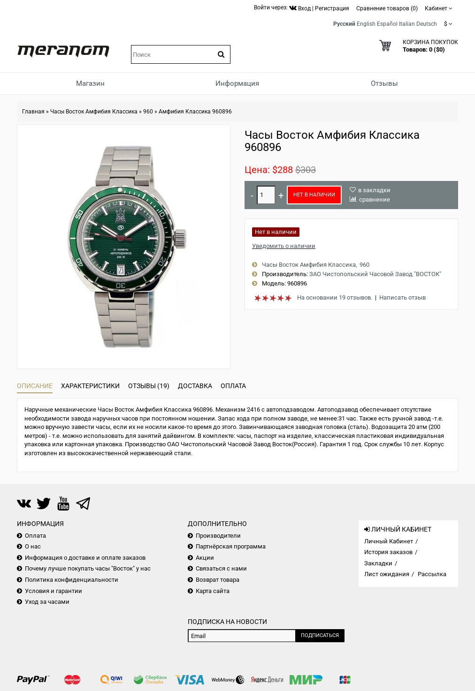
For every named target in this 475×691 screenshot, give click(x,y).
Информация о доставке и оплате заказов (85, 557)
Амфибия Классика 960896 (195, 111)
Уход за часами (47, 601)
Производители (218, 535)
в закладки (374, 190)
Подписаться (320, 635)
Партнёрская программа (231, 546)
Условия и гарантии (53, 590)
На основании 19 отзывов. (334, 297)
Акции (205, 557)
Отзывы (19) (148, 386)
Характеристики (90, 386)
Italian (407, 24)
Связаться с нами (221, 568)
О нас (33, 546)
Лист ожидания (386, 574)
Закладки (378, 563)
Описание (35, 386)
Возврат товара (217, 579)
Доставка (195, 386)
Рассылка (432, 574)
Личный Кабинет (388, 541)
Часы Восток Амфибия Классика (94, 111)
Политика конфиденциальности (71, 579)
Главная (33, 111)
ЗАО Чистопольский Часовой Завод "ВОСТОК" (375, 274)
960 (148, 111)
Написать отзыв (402, 297)
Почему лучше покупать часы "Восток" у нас (88, 568)
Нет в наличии (314, 195)
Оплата (233, 386)
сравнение (374, 199)
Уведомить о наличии (283, 245)
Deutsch (426, 24)
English (366, 24)
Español (387, 24)
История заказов (388, 552)
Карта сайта (213, 590)
